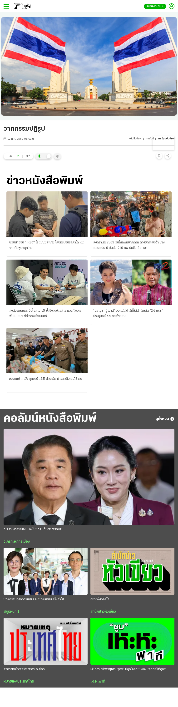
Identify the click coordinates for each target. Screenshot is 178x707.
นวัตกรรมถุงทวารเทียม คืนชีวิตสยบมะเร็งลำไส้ (34, 599)
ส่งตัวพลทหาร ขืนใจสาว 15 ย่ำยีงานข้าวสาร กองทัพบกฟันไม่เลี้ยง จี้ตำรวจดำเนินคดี (45, 313)
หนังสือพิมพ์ (135, 139)
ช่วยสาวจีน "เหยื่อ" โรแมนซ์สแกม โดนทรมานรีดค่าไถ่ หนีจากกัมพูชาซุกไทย (46, 245)
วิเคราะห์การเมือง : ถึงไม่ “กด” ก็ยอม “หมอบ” (33, 529)
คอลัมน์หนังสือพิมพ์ (50, 419)
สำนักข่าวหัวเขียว (103, 612)
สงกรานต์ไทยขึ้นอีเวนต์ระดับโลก (24, 669)
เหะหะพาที (97, 681)
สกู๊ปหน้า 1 (11, 612)
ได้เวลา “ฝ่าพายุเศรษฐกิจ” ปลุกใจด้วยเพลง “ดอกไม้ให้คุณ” (128, 669)
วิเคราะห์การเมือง (17, 542)
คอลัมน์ (150, 139)
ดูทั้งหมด (165, 419)
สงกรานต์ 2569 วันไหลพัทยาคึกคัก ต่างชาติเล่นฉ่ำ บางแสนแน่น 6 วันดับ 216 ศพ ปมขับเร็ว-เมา (129, 245)
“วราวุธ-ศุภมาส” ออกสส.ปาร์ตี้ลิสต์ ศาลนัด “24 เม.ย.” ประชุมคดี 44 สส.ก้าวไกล (128, 313)
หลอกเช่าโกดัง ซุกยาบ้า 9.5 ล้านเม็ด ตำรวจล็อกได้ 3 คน (45, 379)
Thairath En (155, 6)
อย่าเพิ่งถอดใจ (99, 599)
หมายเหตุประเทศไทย (19, 681)
